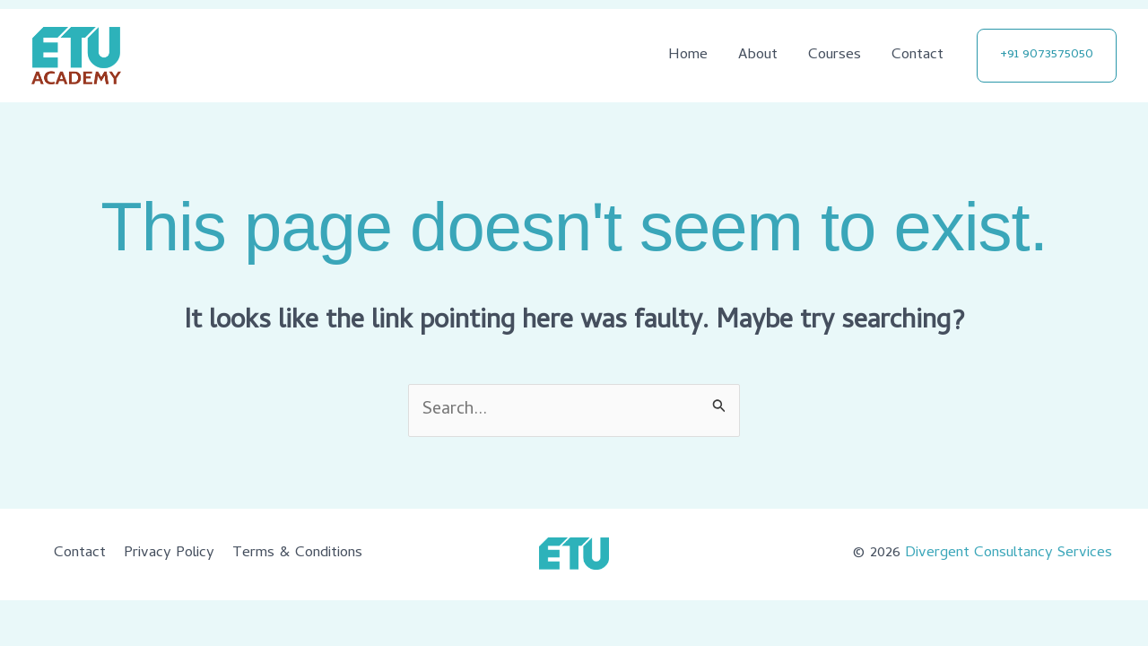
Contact (917, 55)
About (758, 55)
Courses (834, 55)
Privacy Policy (169, 553)
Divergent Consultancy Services (1008, 553)
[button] (1047, 56)
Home (688, 55)
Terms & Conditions (297, 553)
